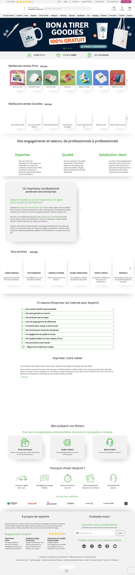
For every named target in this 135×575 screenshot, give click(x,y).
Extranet (76, 2)
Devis (101, 55)
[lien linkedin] (99, 546)
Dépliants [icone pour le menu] (33, 15)
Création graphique (12, 273)
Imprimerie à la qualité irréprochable (56, 539)
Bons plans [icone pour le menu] (112, 15)
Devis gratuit (126, 2)
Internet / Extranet (100, 273)
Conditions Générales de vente (73, 560)
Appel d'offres (87, 2)
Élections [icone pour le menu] (104, 15)
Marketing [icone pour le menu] (63, 15)
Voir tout (43, 66)
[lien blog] (84, 546)
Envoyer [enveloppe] (120, 533)
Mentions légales (35, 560)
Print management (34, 273)
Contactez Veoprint (96, 560)
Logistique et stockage (56, 273)
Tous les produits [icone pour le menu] (8, 15)
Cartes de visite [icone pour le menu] (43, 15)
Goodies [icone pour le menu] (19, 15)
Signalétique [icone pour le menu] (81, 15)
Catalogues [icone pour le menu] (54, 15)
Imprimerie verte (9, 539)
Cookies (86, 560)
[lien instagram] (91, 546)
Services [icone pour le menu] (129, 15)
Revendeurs (99, 2)
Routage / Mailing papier (78, 273)
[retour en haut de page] (66, 571)
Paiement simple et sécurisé (32, 539)
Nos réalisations (113, 2)
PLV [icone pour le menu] (88, 15)
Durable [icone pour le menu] (121, 15)
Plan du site (106, 560)
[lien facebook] (107, 546)
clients (39, 55)
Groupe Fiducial (62, 557)
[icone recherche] (46, 8)
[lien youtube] (115, 546)
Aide (59, 2)
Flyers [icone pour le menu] (26, 15)
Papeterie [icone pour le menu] (72, 15)
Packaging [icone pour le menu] (95, 15)
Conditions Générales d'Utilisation (52, 560)
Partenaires (115, 560)
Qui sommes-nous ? (22, 560)
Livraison (69, 55)
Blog (65, 2)
